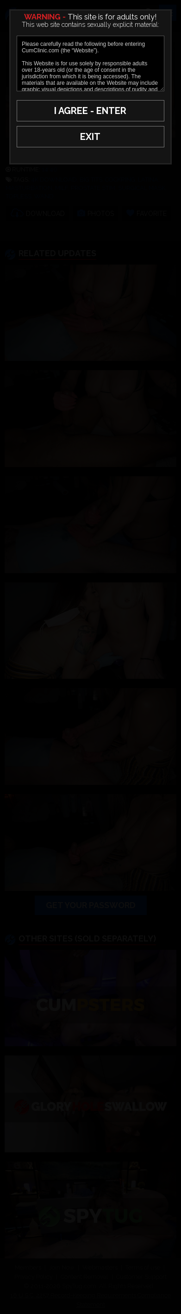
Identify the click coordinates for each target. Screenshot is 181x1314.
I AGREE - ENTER (90, 110)
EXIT (90, 136)
